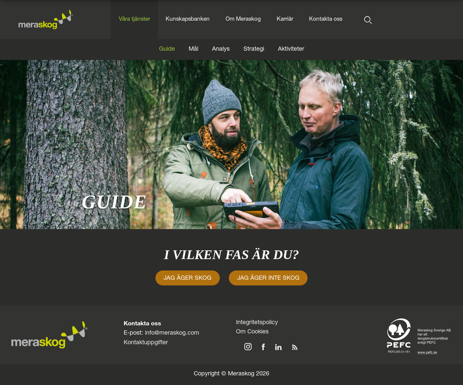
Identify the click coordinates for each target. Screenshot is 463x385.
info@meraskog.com (172, 333)
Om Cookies (252, 332)
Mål (193, 49)
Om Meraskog (243, 19)
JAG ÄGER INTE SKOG (268, 279)
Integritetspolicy (257, 323)
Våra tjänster (134, 19)
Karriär (285, 19)
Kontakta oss (325, 19)
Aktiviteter (291, 49)
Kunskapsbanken (188, 19)
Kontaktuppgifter (146, 343)
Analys (221, 49)
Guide (167, 49)
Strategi (253, 49)
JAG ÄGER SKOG (187, 279)
